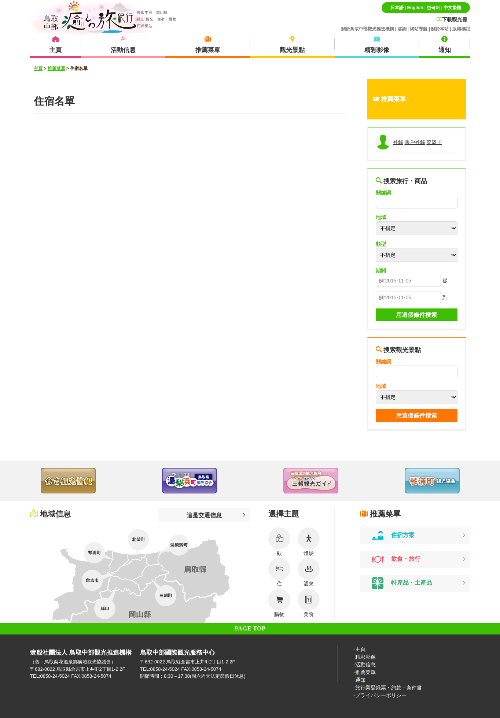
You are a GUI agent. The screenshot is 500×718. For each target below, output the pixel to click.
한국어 (433, 7)
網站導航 (418, 29)
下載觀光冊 (452, 19)
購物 (279, 603)
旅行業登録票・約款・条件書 (388, 688)
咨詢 (402, 29)
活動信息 (365, 664)
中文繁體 (452, 7)
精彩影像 (365, 657)
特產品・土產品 (402, 583)
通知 (360, 680)
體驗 (309, 542)
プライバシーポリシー (381, 695)
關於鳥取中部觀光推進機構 (367, 29)
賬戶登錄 (415, 142)
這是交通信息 (204, 515)
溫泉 (309, 572)
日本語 (397, 7)
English (415, 7)
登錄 (398, 142)
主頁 (38, 68)
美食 (309, 603)
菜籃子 (434, 142)
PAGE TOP (250, 628)
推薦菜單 (56, 68)
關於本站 (440, 29)
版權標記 (461, 29)
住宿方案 (393, 535)
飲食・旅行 (396, 559)
